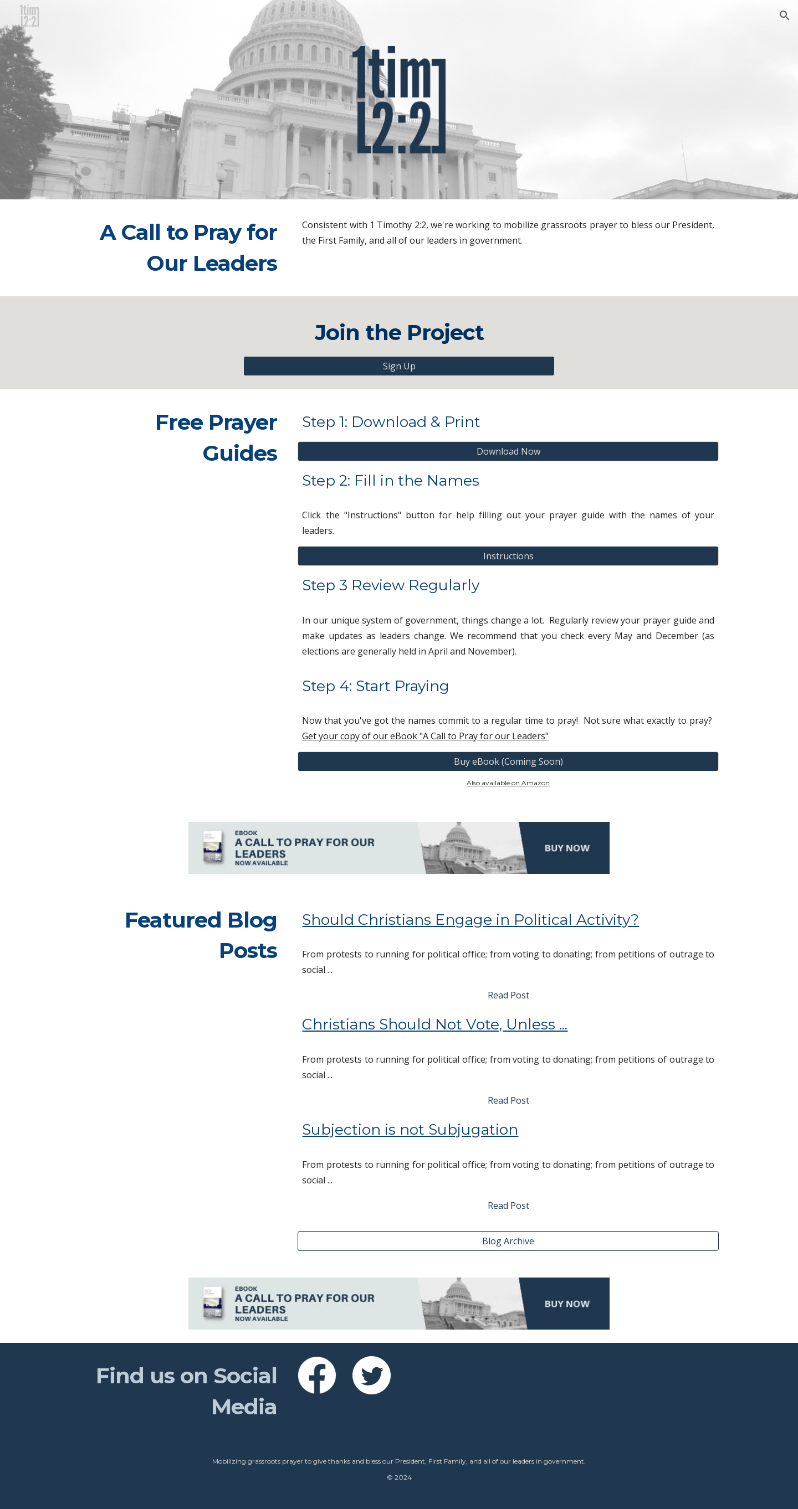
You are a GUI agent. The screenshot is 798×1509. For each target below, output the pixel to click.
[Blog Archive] (508, 1241)
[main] (180, 248)
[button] (784, 15)
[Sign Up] (399, 366)
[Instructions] (508, 556)
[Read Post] (508, 995)
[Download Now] (508, 451)
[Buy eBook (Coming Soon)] (508, 761)
